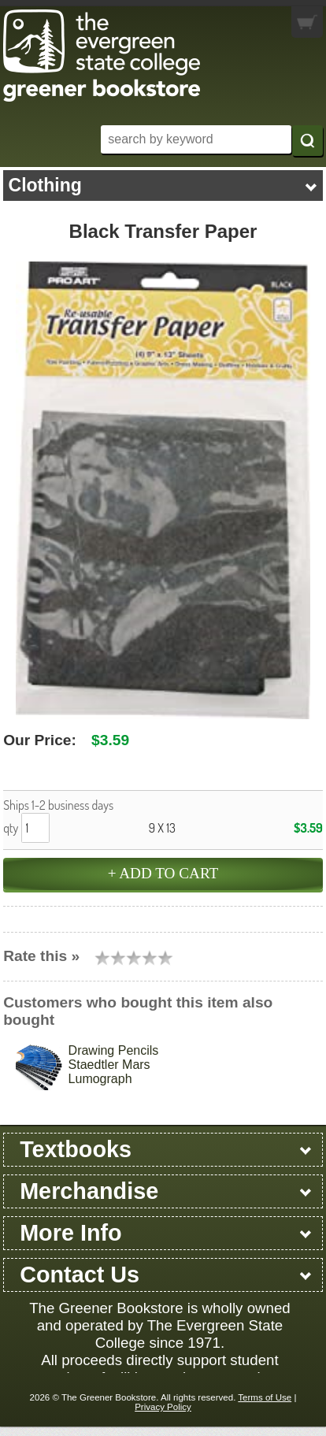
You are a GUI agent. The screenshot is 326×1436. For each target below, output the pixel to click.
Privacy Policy (163, 1407)
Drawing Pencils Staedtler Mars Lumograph (114, 1064)
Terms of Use (264, 1397)
